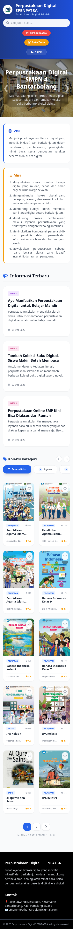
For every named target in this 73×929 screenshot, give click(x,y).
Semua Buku (17, 469)
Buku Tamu (36, 42)
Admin (36, 52)
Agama (45, 469)
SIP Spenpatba (36, 33)
